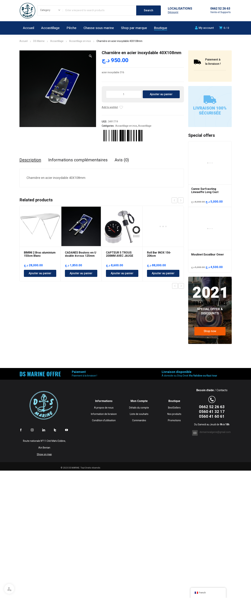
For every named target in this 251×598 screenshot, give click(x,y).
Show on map (44, 582)
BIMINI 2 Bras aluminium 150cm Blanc (40, 254)
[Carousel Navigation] (178, 200)
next (181, 200)
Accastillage (57, 41)
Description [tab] (30, 160)
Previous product (175, 286)
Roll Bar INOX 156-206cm (159, 217)
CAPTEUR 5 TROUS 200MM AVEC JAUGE (119, 254)
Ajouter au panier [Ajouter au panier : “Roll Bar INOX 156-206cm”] (163, 237)
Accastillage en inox (80, 41)
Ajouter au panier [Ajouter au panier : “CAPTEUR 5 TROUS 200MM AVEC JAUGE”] (122, 273)
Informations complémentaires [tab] (78, 160)
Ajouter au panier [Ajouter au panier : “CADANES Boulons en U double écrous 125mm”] (81, 273)
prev (174, 200)
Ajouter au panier (161, 94)
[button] (90, 56)
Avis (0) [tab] (122, 160)
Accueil (23, 41)
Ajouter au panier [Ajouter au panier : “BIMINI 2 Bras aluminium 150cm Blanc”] (40, 273)
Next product (181, 286)
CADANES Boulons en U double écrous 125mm (80, 254)
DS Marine (39, 41)
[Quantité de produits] (124, 94)
